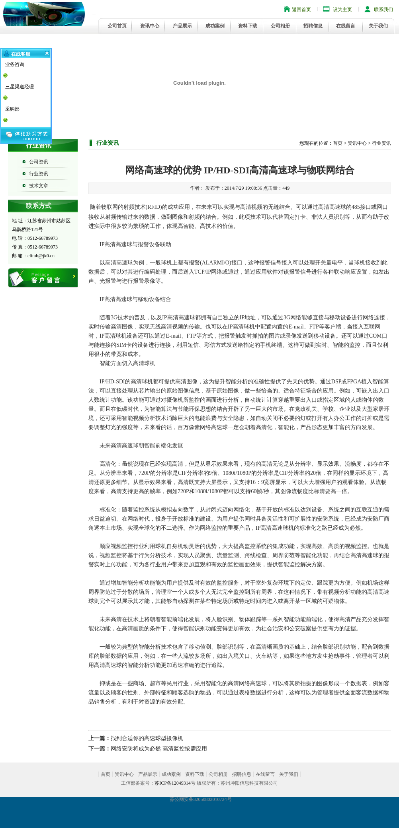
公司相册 (280, 26)
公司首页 (117, 26)
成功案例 (215, 26)
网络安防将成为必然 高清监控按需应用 (159, 749)
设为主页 (342, 9)
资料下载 (247, 26)
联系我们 (383, 9)
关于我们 (378, 26)
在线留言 (345, 26)
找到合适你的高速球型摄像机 (147, 738)
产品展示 (182, 26)
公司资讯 (38, 162)
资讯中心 (149, 26)
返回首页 (301, 9)
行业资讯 (38, 174)
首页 (337, 143)
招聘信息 (313, 26)
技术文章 (38, 186)
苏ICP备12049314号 (175, 783)
